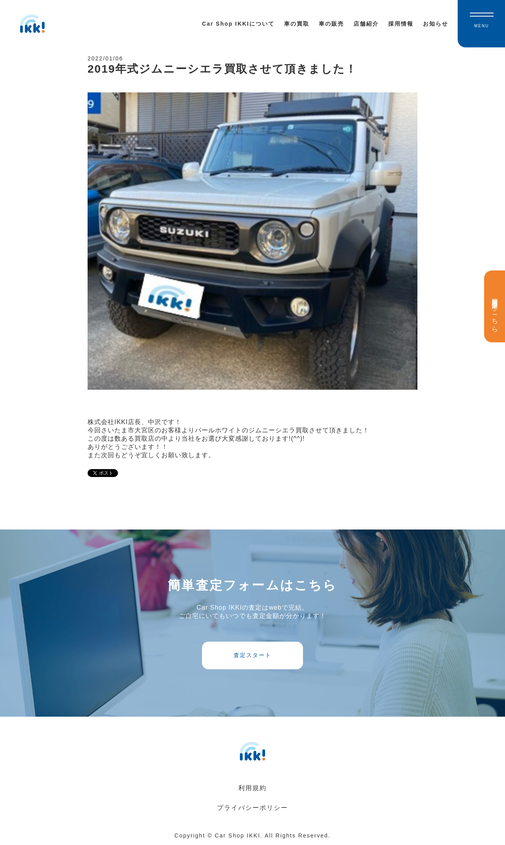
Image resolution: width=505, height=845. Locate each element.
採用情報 (400, 24)
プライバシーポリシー (252, 807)
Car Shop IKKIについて (238, 24)
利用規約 (252, 788)
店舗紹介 (366, 24)
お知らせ (435, 24)
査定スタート (252, 655)
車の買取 (296, 24)
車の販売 (331, 24)
